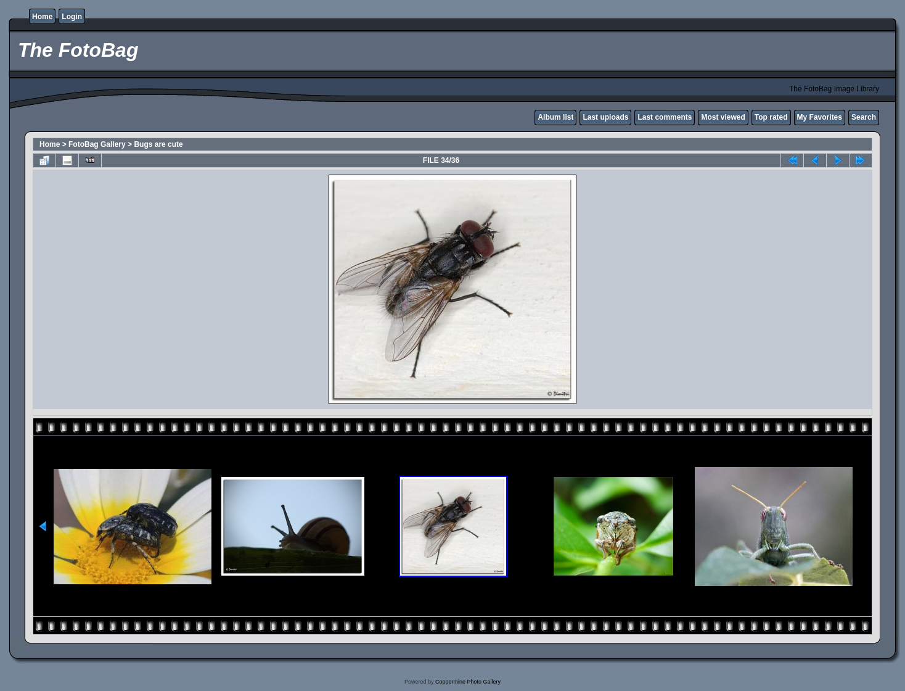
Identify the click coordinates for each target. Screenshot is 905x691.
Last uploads (605, 117)
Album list (555, 117)
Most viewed (723, 117)
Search (863, 117)
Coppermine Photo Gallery (468, 682)
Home (42, 16)
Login (72, 16)
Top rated (771, 117)
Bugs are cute (158, 144)
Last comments (664, 117)
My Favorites (819, 117)
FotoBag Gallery (97, 144)
